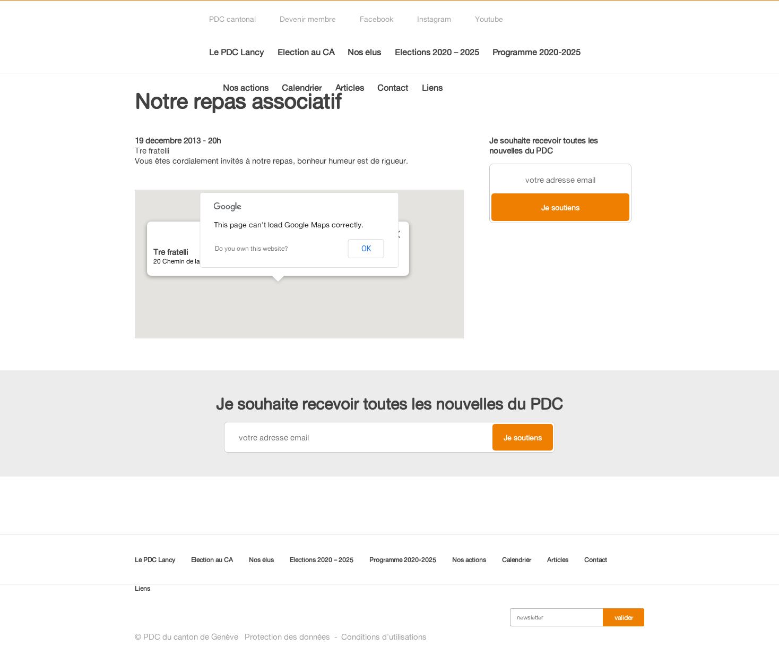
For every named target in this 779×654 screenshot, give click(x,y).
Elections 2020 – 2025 (437, 52)
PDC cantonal (232, 18)
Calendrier (302, 87)
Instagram (434, 18)
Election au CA (306, 52)
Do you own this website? (251, 248)
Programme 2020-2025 (536, 52)
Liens (432, 87)
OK (366, 248)
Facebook (376, 18)
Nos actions (246, 87)
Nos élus (364, 52)
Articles (349, 87)
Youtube (489, 18)
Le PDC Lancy (236, 52)
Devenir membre (308, 18)
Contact (392, 87)
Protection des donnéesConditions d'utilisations (336, 637)
